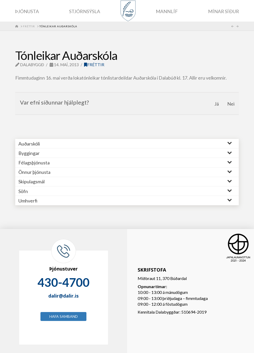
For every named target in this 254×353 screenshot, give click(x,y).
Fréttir (94, 64)
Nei (231, 104)
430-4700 (64, 282)
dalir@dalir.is (63, 296)
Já (216, 104)
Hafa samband (63, 316)
